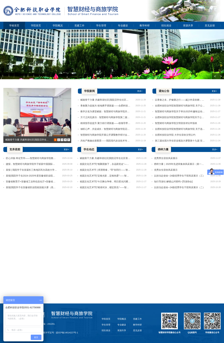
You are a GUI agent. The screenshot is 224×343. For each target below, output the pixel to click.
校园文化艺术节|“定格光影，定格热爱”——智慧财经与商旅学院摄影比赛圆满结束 (105, 175)
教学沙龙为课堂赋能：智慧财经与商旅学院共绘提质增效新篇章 (105, 111)
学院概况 (58, 25)
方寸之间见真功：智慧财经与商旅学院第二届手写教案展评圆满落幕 (105, 117)
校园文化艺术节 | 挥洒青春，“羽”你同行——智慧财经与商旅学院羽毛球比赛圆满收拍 (105, 169)
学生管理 (101, 25)
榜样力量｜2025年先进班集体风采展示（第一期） (179, 164)
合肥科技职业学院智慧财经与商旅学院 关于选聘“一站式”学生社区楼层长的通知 (180, 129)
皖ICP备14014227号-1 (67, 332)
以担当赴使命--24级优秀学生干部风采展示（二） (179, 187)
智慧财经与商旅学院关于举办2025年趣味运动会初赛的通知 (180, 111)
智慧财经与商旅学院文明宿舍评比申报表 (176, 123)
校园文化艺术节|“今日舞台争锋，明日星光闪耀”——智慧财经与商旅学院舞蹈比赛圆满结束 (105, 181)
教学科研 (145, 25)
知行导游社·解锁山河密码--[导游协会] (173, 181)
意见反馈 (210, 25)
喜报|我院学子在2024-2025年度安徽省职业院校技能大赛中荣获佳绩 (31, 175)
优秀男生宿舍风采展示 (166, 158)
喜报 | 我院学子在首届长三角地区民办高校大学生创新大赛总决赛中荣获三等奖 (31, 169)
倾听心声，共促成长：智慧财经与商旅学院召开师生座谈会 (105, 129)
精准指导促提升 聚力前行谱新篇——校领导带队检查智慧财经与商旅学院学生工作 (105, 123)
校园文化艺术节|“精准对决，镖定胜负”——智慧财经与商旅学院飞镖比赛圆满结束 (105, 187)
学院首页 (36, 25)
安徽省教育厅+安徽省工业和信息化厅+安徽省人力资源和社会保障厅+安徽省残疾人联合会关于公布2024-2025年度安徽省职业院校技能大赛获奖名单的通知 (31, 181)
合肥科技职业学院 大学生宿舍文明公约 (175, 134)
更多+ (139, 91)
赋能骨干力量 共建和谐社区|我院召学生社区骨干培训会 (27, 139)
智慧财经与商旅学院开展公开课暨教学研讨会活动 (105, 134)
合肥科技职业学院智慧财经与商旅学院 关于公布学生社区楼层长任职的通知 (180, 105)
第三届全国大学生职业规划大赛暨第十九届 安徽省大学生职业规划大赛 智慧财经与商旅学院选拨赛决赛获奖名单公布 (180, 140)
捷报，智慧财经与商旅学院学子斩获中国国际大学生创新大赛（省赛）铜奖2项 (31, 164)
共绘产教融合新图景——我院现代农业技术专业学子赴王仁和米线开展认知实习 (105, 140)
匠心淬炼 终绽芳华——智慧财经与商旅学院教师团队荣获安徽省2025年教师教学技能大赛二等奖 (31, 158)
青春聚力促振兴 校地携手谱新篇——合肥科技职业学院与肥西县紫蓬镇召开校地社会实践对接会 (105, 105)
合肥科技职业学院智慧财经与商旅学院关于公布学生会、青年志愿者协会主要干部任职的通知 (180, 117)
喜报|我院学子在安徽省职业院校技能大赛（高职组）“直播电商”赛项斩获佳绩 (31, 187)
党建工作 (79, 25)
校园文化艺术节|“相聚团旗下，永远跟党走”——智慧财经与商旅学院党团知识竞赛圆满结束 (105, 164)
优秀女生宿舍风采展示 (166, 169)
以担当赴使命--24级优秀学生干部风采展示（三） (179, 175)
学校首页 (14, 25)
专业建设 (123, 25)
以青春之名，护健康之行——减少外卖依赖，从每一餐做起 (180, 99)
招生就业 (166, 25)
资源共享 (188, 25)
